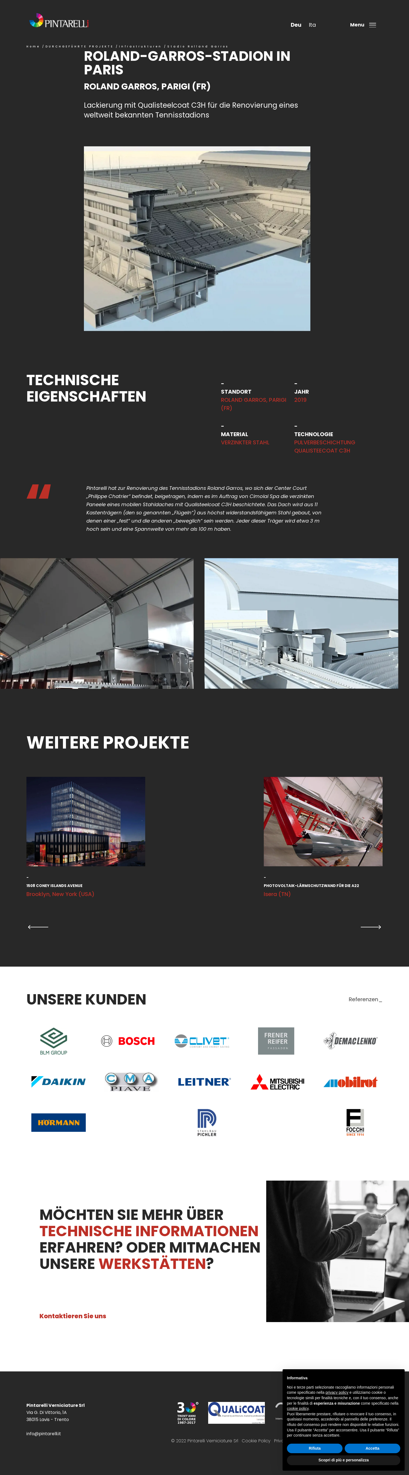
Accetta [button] (373, 1448)
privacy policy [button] (337, 1392)
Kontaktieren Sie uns (73, 1316)
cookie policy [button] (297, 1408)
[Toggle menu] (365, 25)
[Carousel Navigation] (204, 927)
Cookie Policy (256, 1441)
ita (312, 25)
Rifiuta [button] (315, 1448)
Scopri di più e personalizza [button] (344, 1460)
